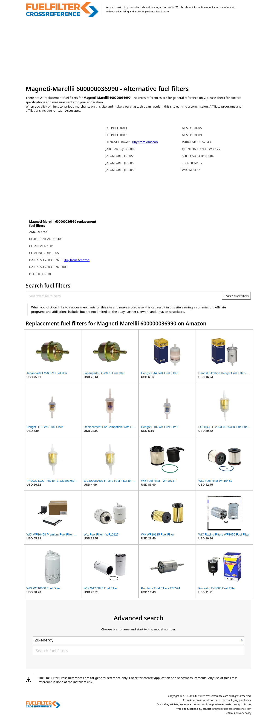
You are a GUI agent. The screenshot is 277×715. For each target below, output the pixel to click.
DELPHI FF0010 (40, 274)
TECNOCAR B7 (192, 163)
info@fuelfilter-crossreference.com (231, 708)
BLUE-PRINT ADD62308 (46, 239)
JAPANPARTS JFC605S (120, 170)
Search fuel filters (236, 296)
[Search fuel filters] (124, 295)
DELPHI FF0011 (116, 128)
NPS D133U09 (192, 135)
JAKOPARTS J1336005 (121, 149)
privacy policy (243, 713)
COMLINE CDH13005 (44, 253)
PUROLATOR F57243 (196, 142)
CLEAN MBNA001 (41, 246)
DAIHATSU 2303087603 (46, 260)
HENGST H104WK (118, 142)
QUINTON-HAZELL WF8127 (201, 149)
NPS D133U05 (192, 128)
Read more (162, 11)
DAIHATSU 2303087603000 (48, 267)
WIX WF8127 (191, 170)
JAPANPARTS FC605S (120, 156)
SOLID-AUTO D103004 (198, 156)
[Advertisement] (138, 51)
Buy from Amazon (77, 260)
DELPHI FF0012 (116, 135)
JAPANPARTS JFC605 (120, 163)
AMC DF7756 (38, 232)
